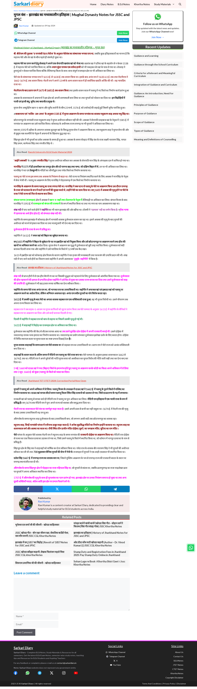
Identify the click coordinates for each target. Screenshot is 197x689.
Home (93, 4)
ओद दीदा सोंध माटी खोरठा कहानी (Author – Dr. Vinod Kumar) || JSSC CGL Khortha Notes (99, 544)
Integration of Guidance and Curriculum (155, 84)
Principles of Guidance (146, 104)
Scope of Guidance (144, 122)
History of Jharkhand (33, 10)
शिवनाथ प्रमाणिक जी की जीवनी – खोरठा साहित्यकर (38, 562)
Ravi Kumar (24, 26)
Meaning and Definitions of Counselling (155, 139)
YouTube (117, 665)
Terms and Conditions (151, 684)
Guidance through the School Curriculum (156, 64)
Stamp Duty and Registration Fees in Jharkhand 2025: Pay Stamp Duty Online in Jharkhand (100, 553)
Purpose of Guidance (145, 113)
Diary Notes (107, 4)
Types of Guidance (144, 130)
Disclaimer (181, 684)
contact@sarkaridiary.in (66, 663)
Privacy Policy (169, 684)
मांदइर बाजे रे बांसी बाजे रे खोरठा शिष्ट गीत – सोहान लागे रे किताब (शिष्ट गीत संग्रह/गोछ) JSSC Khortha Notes (98, 525)
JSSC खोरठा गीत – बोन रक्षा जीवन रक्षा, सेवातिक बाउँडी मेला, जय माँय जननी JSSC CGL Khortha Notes (42, 534)
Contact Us (178, 656)
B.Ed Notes (124, 4)
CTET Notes (177, 669)
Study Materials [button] (165, 4)
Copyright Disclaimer (174, 677)
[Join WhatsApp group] (190, 547)
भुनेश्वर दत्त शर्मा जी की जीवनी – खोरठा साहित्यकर (37, 524)
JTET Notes (178, 665)
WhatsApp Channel (116, 652)
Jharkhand (22, 10)
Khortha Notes (142, 4)
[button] (180, 4)
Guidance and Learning (146, 55)
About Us (179, 652)
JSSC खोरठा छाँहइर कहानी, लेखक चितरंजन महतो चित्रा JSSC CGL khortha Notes (39, 553)
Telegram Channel (117, 656)
